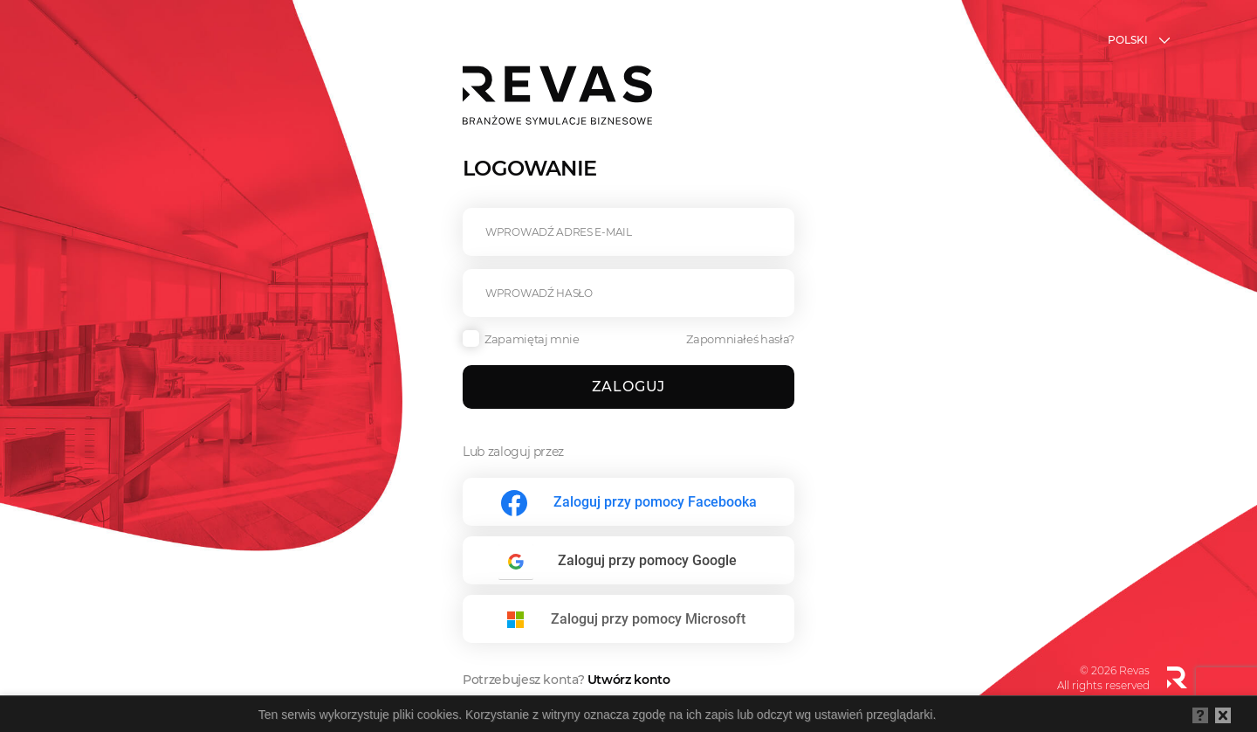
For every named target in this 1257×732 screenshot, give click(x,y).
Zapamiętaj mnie (521, 338)
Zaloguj (629, 386)
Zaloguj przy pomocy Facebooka (655, 502)
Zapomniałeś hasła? (740, 339)
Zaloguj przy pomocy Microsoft (648, 619)
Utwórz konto (628, 679)
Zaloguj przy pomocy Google (647, 560)
